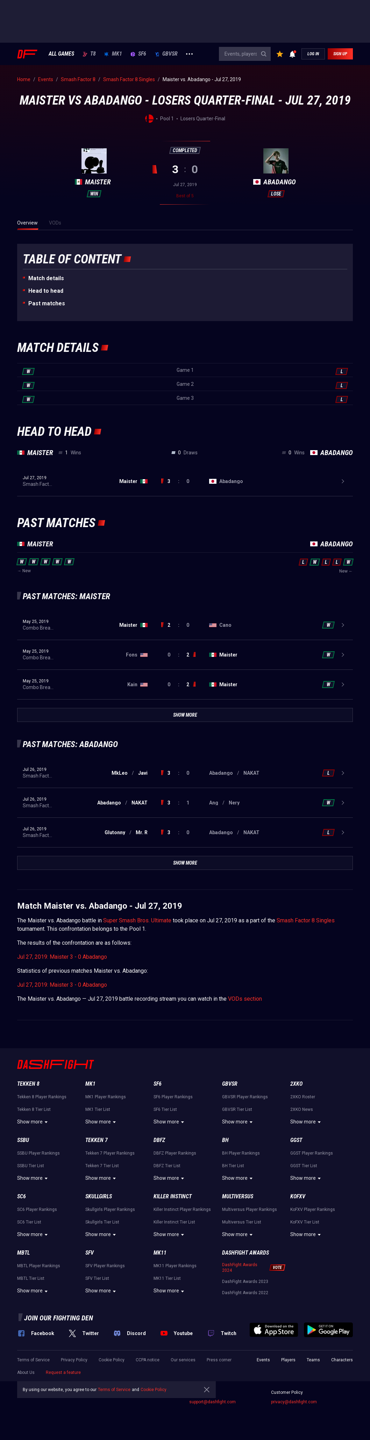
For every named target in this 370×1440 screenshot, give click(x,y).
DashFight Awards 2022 (245, 1292)
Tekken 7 (96, 1140)
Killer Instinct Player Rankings (182, 1209)
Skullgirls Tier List (102, 1222)
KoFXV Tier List (304, 1222)
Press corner (219, 1359)
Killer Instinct (173, 1196)
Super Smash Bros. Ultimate (137, 920)
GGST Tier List (303, 1165)
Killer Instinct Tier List (174, 1222)
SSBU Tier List (30, 1165)
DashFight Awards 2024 (239, 1267)
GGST (296, 1140)
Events (263, 1359)
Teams (313, 1359)
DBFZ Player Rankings (175, 1153)
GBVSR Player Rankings (245, 1096)
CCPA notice (147, 1359)
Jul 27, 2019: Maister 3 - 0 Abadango (62, 956)
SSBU (23, 1140)
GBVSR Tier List (237, 1109)
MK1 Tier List (97, 1109)
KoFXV (297, 1196)
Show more (33, 1122)
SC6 (21, 1196)
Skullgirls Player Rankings (110, 1209)
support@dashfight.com (212, 1401)
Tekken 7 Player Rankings (110, 1153)
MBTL (23, 1252)
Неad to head (45, 291)
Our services (183, 1359)
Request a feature (63, 1372)
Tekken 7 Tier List (102, 1165)
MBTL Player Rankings (38, 1265)
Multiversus (237, 1196)
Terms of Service (33, 1359)
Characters (342, 1359)
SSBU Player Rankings (38, 1153)
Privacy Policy (74, 1359)
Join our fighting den (58, 1318)
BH (225, 1140)
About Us (26, 1372)
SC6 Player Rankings (37, 1209)
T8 (89, 54)
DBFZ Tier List (167, 1165)
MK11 (160, 1252)
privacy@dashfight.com (294, 1401)
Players (288, 1359)
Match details (46, 278)
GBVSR (166, 54)
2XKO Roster (302, 1096)
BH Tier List (233, 1165)
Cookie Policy (111, 1359)
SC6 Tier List (29, 1222)
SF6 (138, 54)
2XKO (296, 1083)
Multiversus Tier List (241, 1222)
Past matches (46, 303)
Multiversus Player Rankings (249, 1209)
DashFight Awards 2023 (245, 1281)
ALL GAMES (61, 54)
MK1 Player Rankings (105, 1096)
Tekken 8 (28, 1083)
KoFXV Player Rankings (312, 1209)
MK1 (113, 54)
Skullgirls (98, 1196)
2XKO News (301, 1109)
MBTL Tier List (30, 1278)
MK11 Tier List (167, 1278)
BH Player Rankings (241, 1153)
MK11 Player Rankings (175, 1265)
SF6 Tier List (165, 1109)
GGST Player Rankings (311, 1153)
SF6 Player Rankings (173, 1096)
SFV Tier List (97, 1278)
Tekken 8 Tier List (34, 1109)
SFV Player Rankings (105, 1265)
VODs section (245, 998)
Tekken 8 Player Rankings (41, 1096)
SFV (89, 1252)
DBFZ (159, 1140)
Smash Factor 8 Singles (306, 920)
